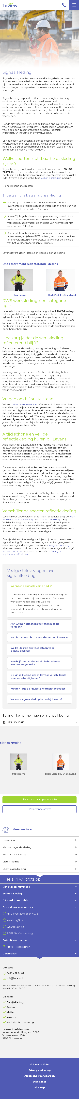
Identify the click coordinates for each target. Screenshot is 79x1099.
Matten (11, 1012)
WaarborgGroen (16, 920)
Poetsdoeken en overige (21, 1022)
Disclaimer (39, 1081)
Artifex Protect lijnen (18, 946)
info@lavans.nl (15, 978)
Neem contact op (12, 551)
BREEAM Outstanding (20, 933)
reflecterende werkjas (24, 404)
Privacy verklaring (40, 1070)
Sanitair (11, 1007)
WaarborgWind (15, 926)
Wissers (11, 1017)
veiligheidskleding (51, 178)
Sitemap (39, 1087)
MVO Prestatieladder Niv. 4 (22, 913)
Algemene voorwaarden (39, 1075)
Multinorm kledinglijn (49, 519)
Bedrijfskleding (15, 1002)
